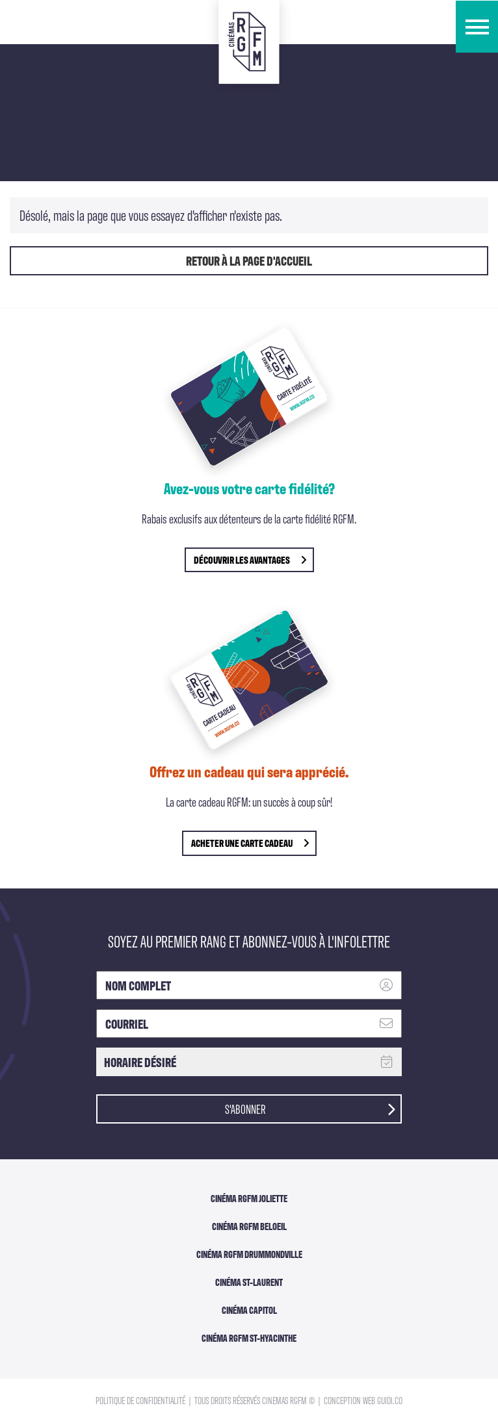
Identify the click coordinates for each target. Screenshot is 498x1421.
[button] (477, 27)
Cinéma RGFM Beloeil (249, 1226)
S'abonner (310, 1108)
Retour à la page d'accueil (249, 260)
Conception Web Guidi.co (363, 1400)
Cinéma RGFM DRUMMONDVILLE (249, 1254)
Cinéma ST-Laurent (249, 1282)
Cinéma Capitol (249, 1309)
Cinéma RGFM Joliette (249, 1198)
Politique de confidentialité (141, 1400)
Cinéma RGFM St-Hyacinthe (249, 1337)
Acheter (250, 842)
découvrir (250, 559)
